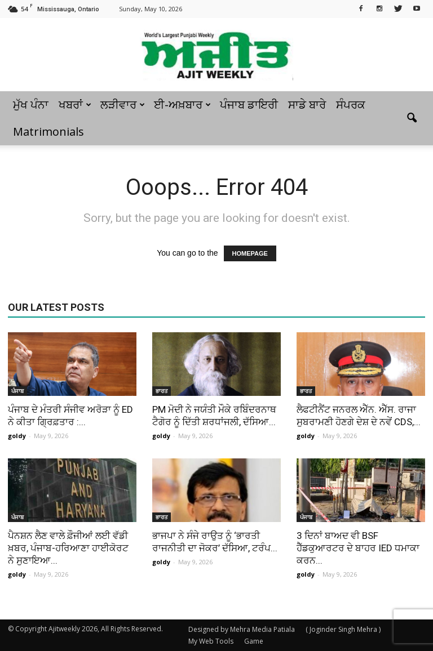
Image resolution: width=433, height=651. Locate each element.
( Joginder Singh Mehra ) (343, 629)
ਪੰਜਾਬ (17, 391)
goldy (17, 435)
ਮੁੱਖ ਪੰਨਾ (30, 104)
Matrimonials (48, 131)
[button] (411, 118)
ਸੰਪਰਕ (350, 104)
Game (253, 641)
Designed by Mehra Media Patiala (241, 629)
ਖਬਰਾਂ (75, 104)
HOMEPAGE (250, 253)
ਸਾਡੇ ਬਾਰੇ (307, 104)
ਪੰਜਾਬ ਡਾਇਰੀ (249, 104)
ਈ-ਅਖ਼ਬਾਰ (182, 104)
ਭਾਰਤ (161, 391)
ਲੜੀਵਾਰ (122, 104)
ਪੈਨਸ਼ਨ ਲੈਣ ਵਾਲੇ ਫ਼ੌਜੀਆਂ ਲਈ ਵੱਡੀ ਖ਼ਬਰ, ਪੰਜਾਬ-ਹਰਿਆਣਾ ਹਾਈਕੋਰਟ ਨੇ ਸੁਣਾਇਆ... (68, 548)
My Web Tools (210, 641)
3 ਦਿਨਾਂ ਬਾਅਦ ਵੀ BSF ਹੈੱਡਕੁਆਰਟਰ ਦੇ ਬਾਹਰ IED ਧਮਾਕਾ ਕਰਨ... (358, 548)
